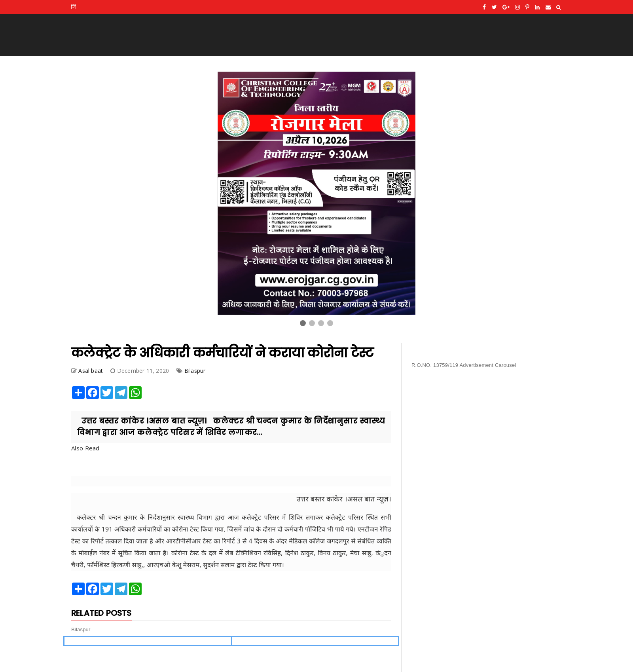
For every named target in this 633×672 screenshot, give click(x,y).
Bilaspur (195, 370)
